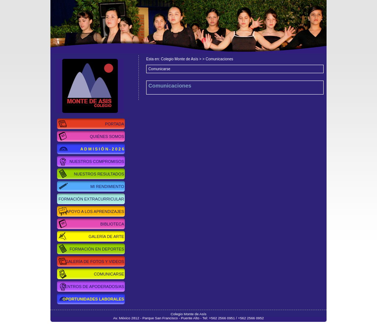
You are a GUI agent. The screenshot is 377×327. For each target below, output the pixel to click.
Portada (114, 124)
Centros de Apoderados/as (93, 286)
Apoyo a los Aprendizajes (95, 211)
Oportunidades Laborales (93, 299)
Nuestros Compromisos (97, 161)
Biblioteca (112, 224)
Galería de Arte (106, 236)
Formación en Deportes (97, 249)
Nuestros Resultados (99, 174)
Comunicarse (109, 274)
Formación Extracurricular (91, 199)
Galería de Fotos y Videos (94, 261)
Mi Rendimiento (107, 186)
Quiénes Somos (107, 136)
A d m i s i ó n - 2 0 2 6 (102, 149)
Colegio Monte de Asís (84, 86)
